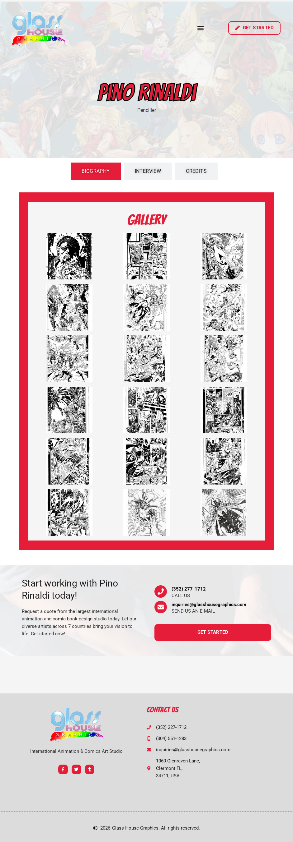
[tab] (96, 171)
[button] (201, 28)
